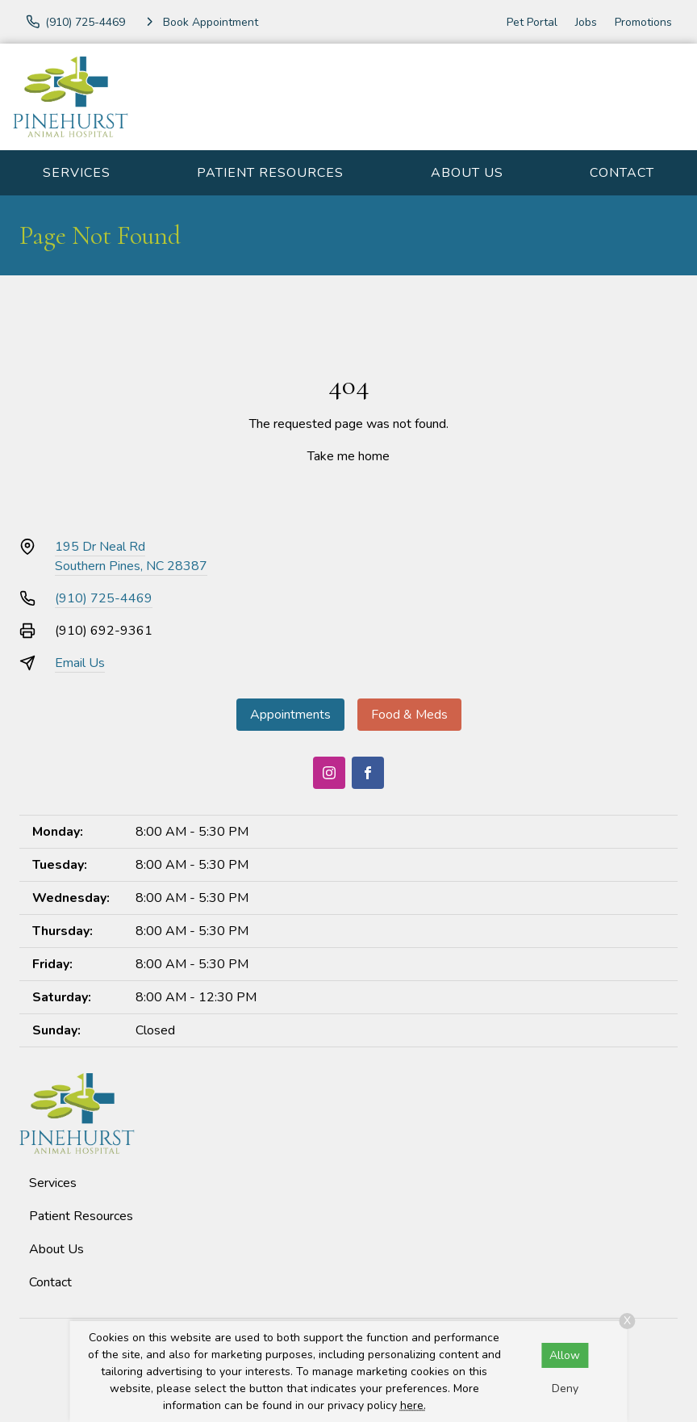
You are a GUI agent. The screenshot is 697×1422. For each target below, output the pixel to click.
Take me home (348, 456)
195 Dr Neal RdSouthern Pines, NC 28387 (131, 556)
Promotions (643, 22)
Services (77, 173)
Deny (565, 1388)
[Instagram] (329, 773)
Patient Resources (270, 173)
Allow (564, 1355)
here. (413, 1405)
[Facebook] (368, 773)
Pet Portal (532, 22)
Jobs (586, 22)
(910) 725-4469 (103, 598)
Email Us (80, 663)
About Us (467, 173)
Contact (622, 173)
